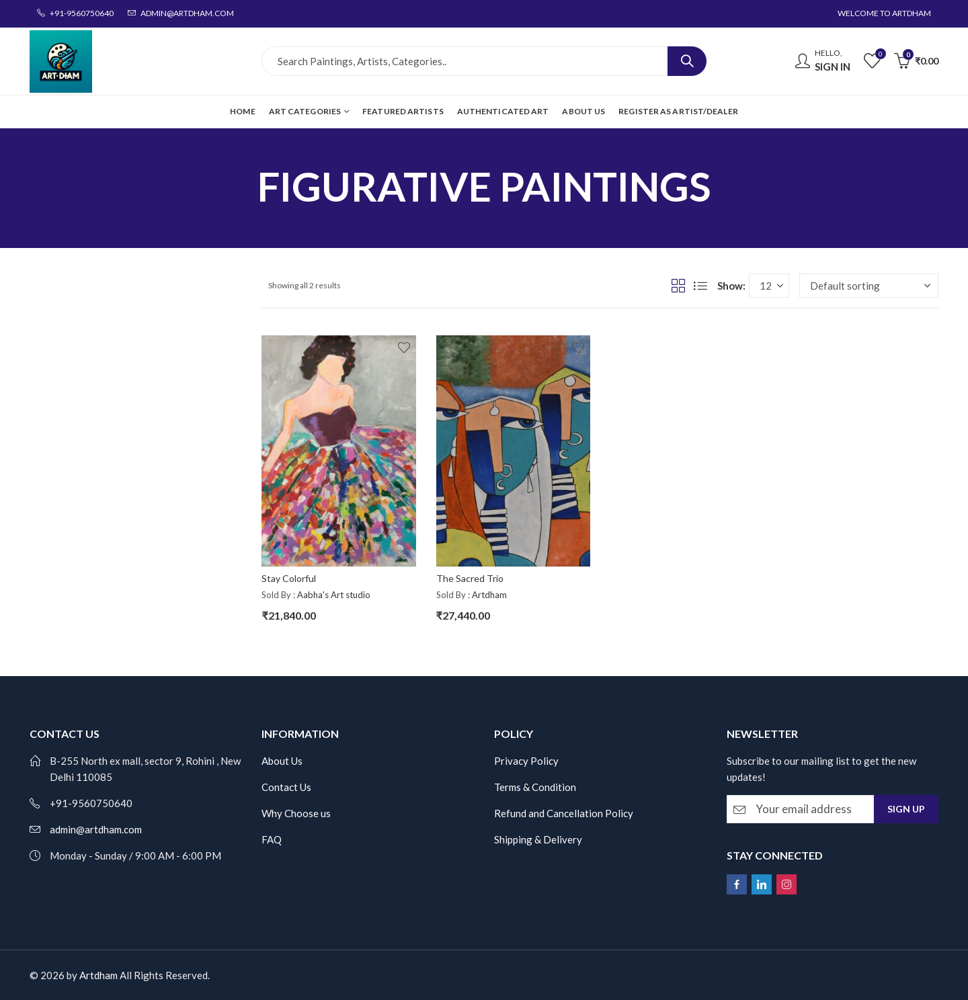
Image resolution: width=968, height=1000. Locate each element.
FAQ (271, 839)
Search (687, 61)
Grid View (678, 285)
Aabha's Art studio (333, 594)
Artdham (489, 594)
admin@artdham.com (96, 829)
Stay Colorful (288, 578)
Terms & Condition (535, 787)
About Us (281, 761)
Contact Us (286, 787)
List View (700, 285)
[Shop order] (868, 286)
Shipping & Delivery (538, 839)
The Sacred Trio (469, 578)
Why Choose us (296, 813)
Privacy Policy (526, 761)
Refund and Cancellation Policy (563, 813)
